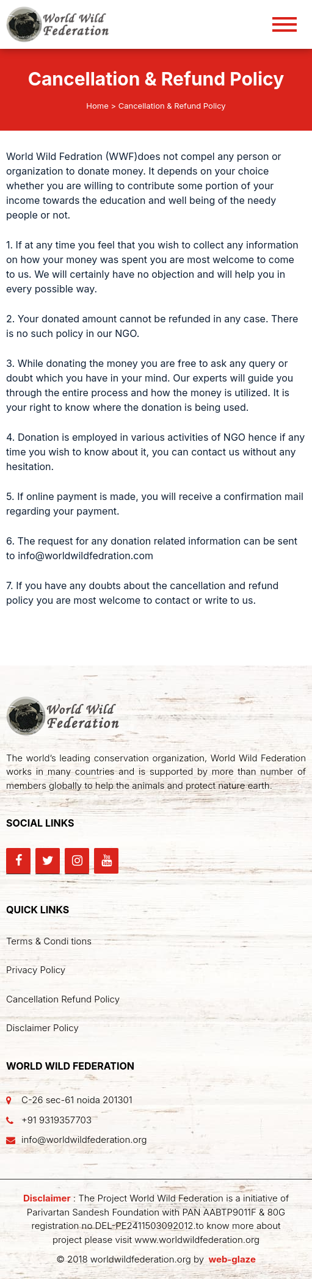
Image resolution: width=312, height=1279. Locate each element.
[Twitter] (47, 861)
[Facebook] (18, 861)
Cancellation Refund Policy (63, 999)
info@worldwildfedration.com (85, 555)
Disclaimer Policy (42, 1028)
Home (97, 106)
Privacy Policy (35, 970)
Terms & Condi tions (49, 941)
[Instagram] (77, 861)
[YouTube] (106, 861)
